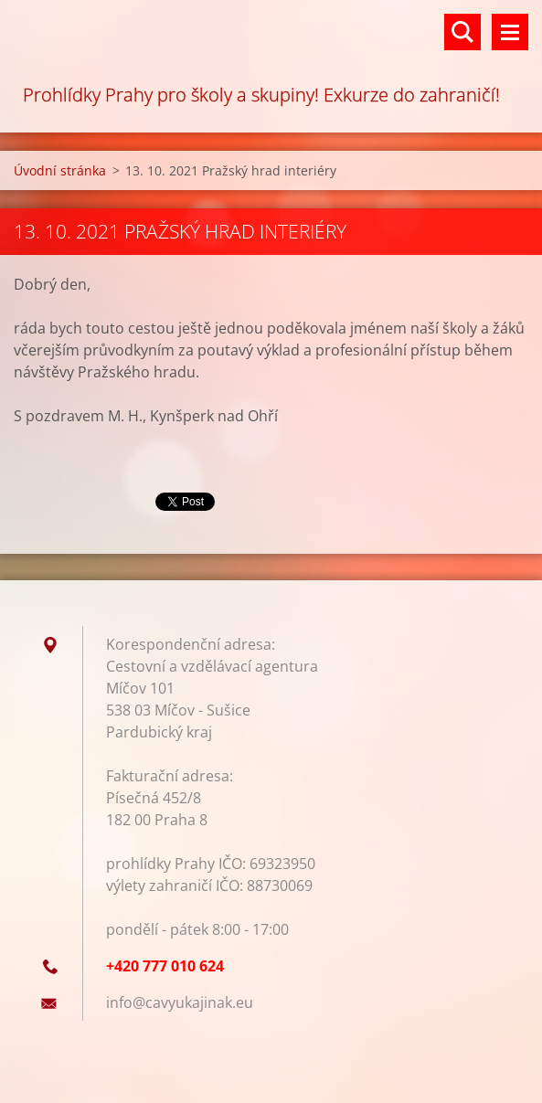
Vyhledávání (462, 32)
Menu (510, 32)
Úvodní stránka (60, 170)
